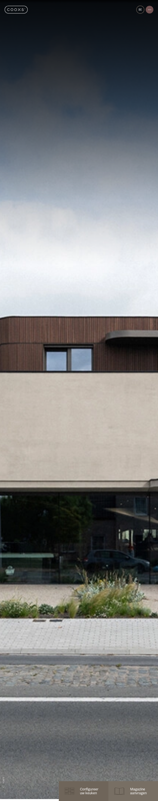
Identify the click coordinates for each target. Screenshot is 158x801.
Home (9, 674)
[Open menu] (149, 9)
